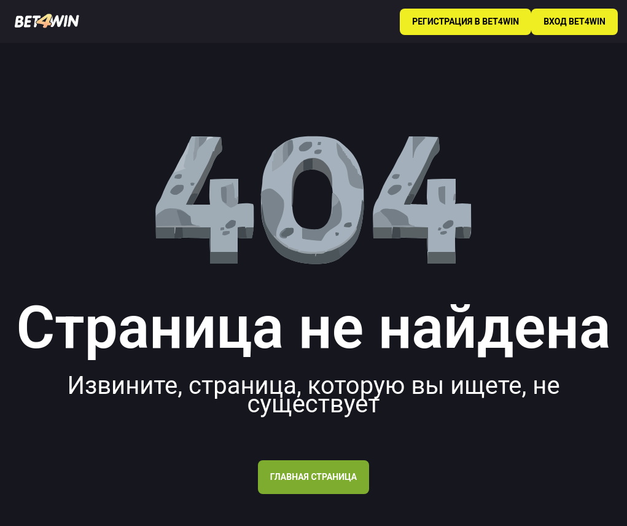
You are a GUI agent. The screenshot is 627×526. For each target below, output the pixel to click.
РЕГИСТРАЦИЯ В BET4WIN (465, 21)
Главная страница (313, 477)
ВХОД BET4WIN (574, 21)
